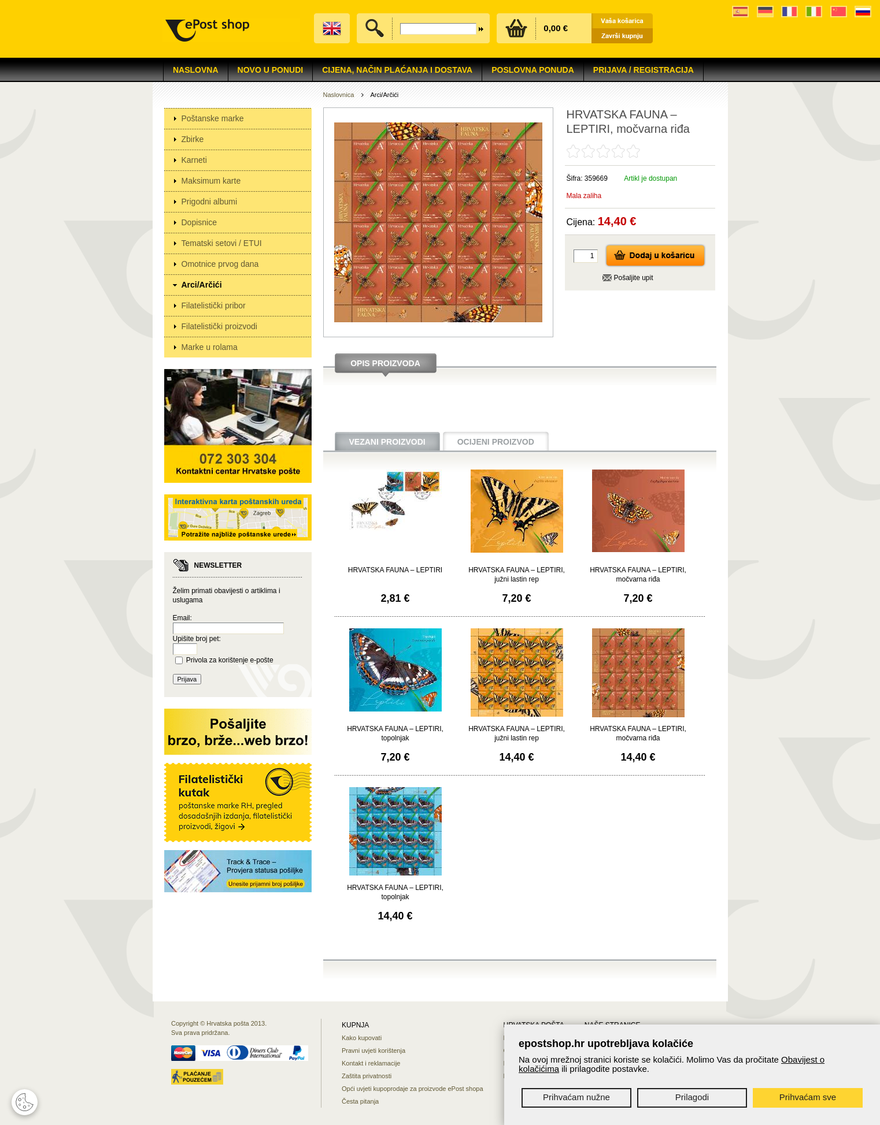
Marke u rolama (210, 347)
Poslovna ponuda (532, 69)
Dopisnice (199, 222)
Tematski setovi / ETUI (222, 243)
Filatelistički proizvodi (219, 326)
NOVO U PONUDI (271, 69)
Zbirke (193, 139)
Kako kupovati (362, 1037)
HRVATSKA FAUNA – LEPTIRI (395, 570)
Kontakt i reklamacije (371, 1063)
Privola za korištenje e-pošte (229, 660)
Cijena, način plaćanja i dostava (397, 69)
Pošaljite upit (633, 278)
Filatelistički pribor (214, 305)
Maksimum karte (211, 180)
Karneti (194, 160)
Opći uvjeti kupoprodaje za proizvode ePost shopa (412, 1088)
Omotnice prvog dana (220, 264)
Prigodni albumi (210, 201)
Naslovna (196, 69)
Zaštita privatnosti (366, 1075)
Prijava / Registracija (643, 69)
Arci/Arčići (202, 284)
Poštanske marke (213, 118)
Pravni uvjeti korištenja (373, 1050)
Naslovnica (338, 94)
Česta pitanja (360, 1101)
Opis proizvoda (385, 363)
